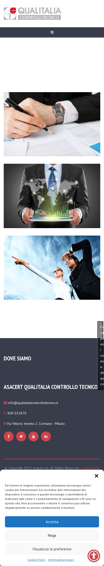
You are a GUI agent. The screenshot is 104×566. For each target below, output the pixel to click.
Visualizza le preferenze (52, 549)
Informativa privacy (61, 560)
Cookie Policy (37, 560)
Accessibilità (91, 468)
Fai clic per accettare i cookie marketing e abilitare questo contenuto (101, 355)
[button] (96, 475)
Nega (52, 535)
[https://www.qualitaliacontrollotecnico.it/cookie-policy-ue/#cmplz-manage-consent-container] (9, 436)
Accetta (52, 521)
